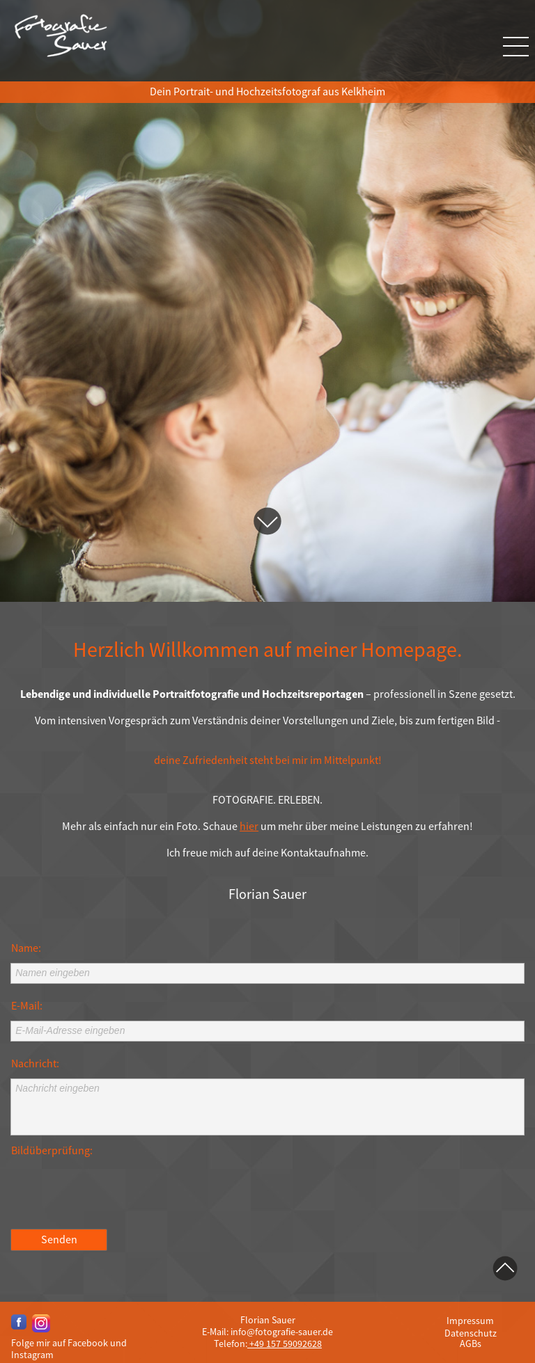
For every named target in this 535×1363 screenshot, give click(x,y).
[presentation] (116, 1192)
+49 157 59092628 (284, 1343)
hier (249, 827)
